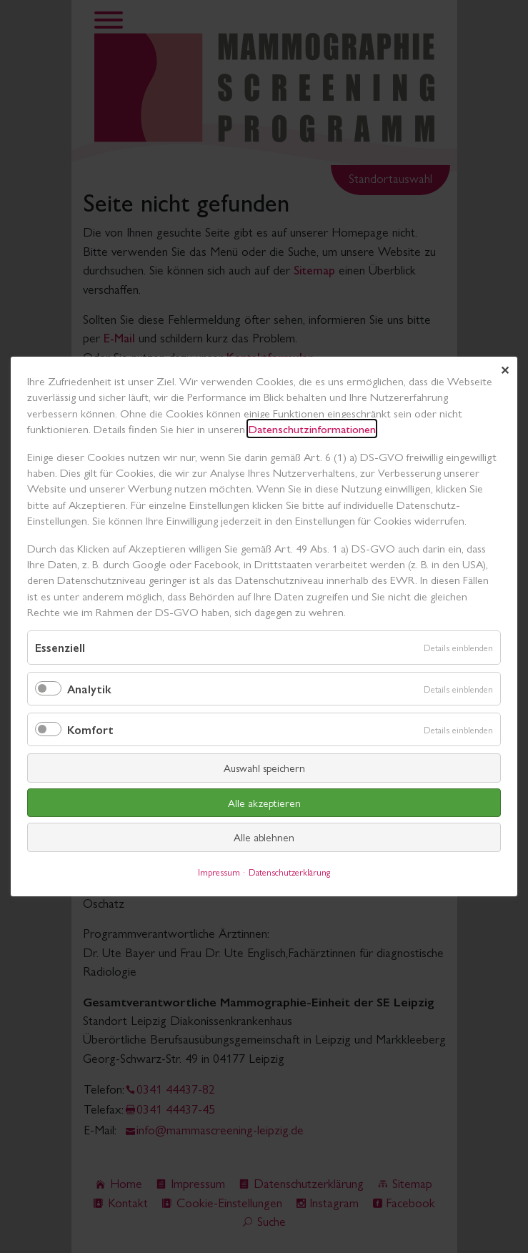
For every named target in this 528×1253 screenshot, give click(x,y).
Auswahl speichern (264, 767)
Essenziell (60, 648)
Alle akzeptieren (264, 802)
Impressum (219, 871)
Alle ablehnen (264, 836)
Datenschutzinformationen (312, 428)
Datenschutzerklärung (289, 871)
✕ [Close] (504, 370)
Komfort (90, 729)
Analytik (89, 688)
